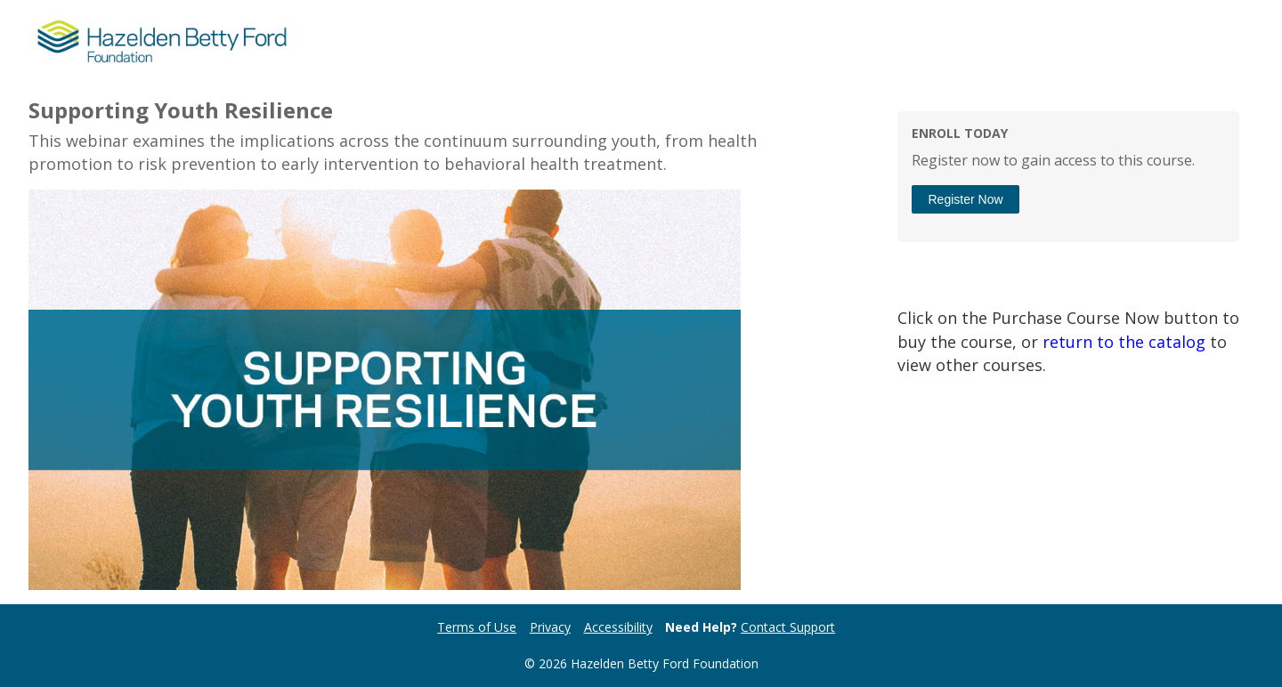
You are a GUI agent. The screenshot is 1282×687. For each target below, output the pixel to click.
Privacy (550, 626)
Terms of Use (476, 626)
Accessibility (618, 626)
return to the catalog (1124, 341)
